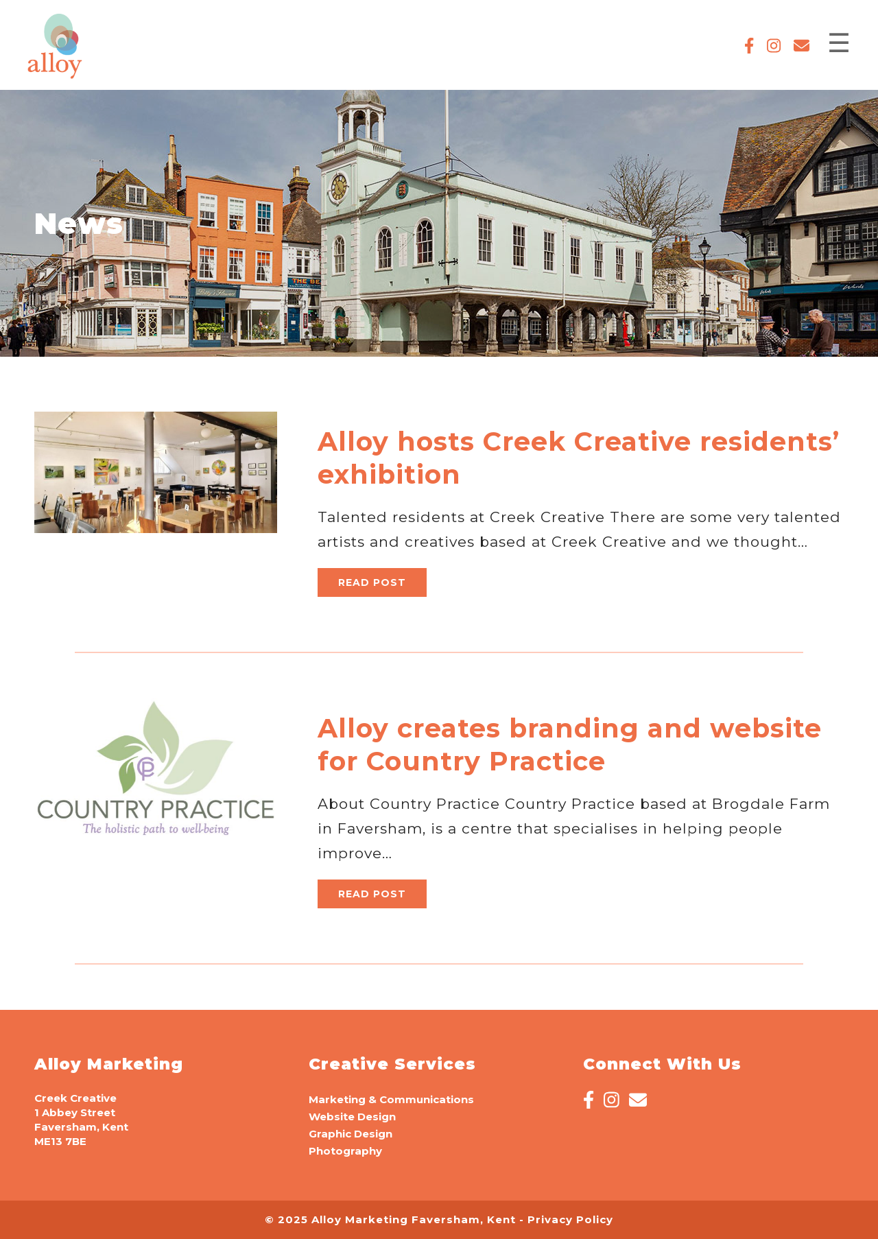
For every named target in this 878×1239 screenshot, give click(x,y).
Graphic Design (350, 1133)
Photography (345, 1150)
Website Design (352, 1116)
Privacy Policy (570, 1219)
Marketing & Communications (391, 1099)
